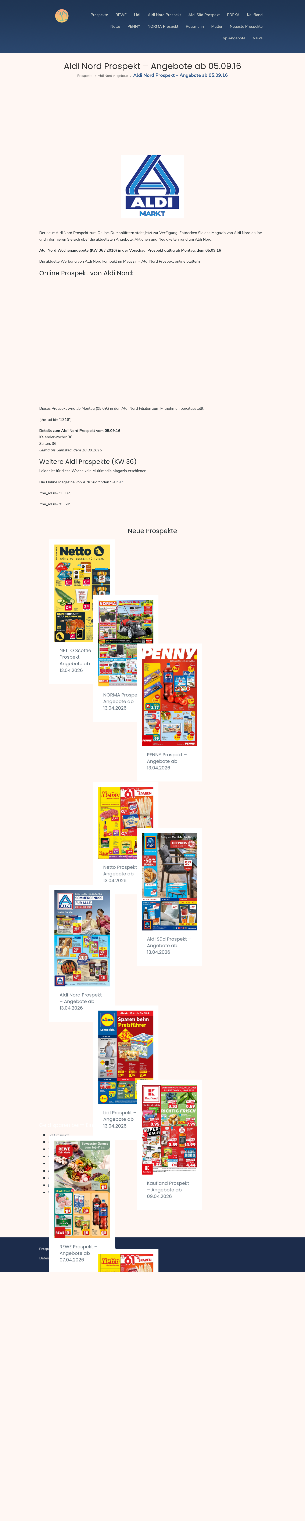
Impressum (71, 1272)
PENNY (134, 26)
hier (119, 482)
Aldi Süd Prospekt (204, 14)
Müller (216, 26)
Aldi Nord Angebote (115, 75)
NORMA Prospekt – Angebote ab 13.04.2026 (148, 649)
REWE (121, 14)
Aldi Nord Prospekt (164, 14)
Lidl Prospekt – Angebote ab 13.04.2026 (149, 909)
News (258, 38)
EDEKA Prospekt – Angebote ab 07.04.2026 (80, 1071)
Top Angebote (233, 38)
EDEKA (233, 14)
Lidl (137, 14)
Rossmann (195, 26)
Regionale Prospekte (67, 1206)
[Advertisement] (152, 118)
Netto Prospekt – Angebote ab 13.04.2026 (150, 769)
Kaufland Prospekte (66, 1170)
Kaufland (255, 14)
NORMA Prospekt (162, 26)
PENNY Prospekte (65, 1155)
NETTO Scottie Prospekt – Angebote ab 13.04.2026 (78, 660)
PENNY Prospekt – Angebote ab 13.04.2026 (221, 657)
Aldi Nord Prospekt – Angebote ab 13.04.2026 (78, 808)
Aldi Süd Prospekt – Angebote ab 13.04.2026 (218, 803)
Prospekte (99, 14)
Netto (115, 26)
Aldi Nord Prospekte (67, 1184)
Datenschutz (49, 1272)
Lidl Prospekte (61, 1148)
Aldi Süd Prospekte (66, 1191)
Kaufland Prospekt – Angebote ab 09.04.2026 (218, 945)
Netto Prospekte (63, 1162)
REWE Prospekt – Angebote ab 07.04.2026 (82, 955)
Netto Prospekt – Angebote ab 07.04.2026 (150, 1026)
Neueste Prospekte (246, 26)
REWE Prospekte (64, 1177)
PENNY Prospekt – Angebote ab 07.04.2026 (221, 1091)
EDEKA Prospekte (65, 1198)
